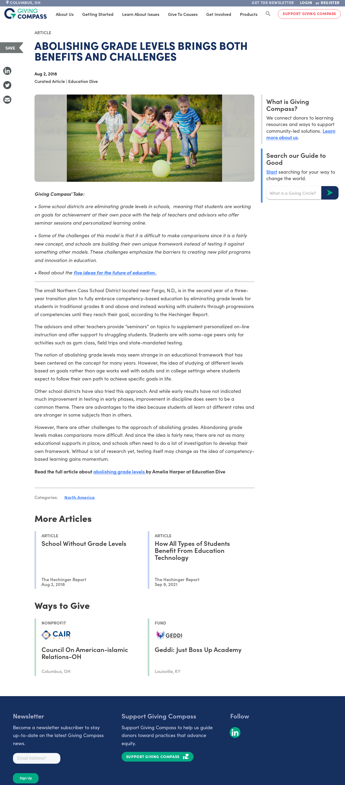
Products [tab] (248, 14)
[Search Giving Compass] (268, 14)
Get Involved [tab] (218, 14)
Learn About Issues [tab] (140, 14)
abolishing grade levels (119, 471)
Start (271, 171)
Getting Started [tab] (97, 14)
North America (79, 497)
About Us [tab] (65, 14)
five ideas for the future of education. (115, 272)
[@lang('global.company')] (25, 13)
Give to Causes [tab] (183, 14)
